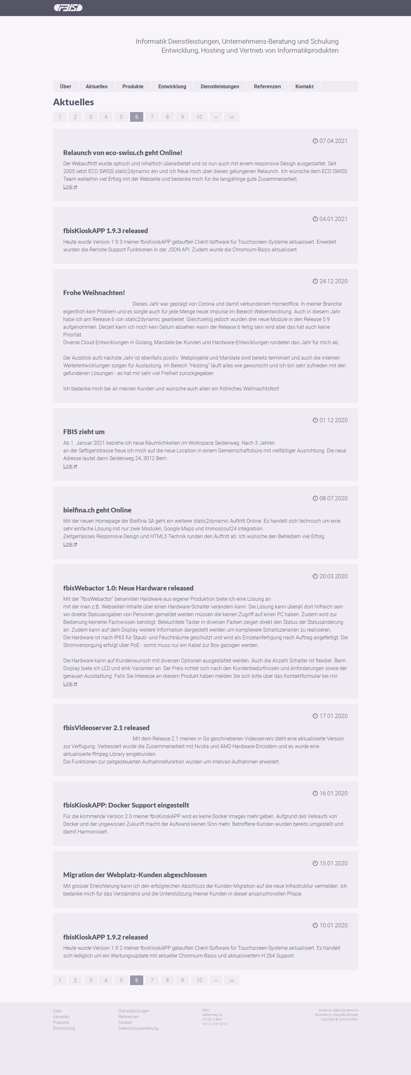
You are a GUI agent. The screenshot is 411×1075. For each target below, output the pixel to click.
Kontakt (304, 86)
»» (232, 116)
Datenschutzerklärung (138, 1028)
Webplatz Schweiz (345, 1014)
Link (68, 186)
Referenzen (267, 86)
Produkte (133, 86)
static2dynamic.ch (345, 1010)
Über (65, 86)
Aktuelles (97, 86)
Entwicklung (172, 86)
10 (199, 116)
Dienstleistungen (220, 86)
